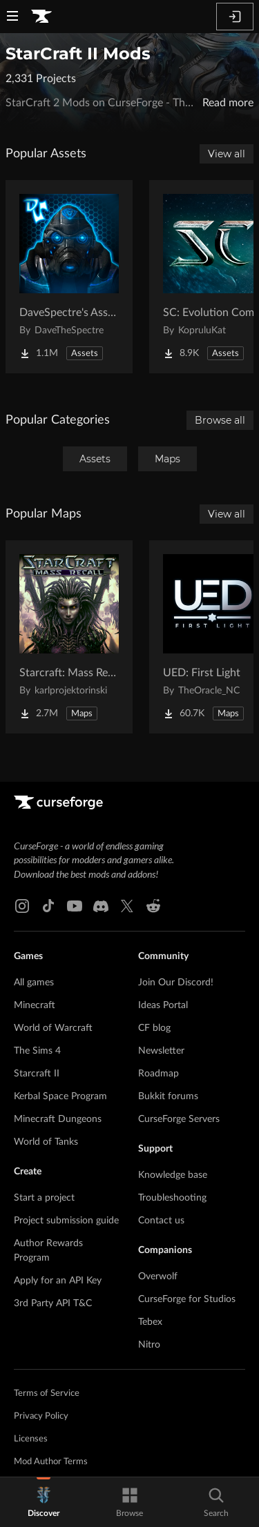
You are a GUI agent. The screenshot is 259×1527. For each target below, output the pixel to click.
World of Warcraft (53, 1028)
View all (226, 154)
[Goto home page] (41, 17)
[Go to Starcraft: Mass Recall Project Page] (69, 636)
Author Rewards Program (48, 1251)
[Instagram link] (22, 906)
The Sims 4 (37, 1051)
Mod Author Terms (51, 1461)
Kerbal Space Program (60, 1096)
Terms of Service (46, 1393)
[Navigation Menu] (12, 17)
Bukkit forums (168, 1096)
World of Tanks (46, 1142)
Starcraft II (36, 1073)
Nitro (149, 1345)
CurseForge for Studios (187, 1299)
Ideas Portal (163, 1005)
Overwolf (158, 1276)
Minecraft (34, 1005)
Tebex (150, 1322)
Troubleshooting (172, 1198)
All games (34, 982)
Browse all (220, 420)
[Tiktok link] (48, 906)
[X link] (127, 906)
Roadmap (158, 1073)
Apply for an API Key (58, 1280)
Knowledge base (172, 1175)
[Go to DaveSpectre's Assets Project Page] (69, 276)
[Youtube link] (74, 906)
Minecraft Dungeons (58, 1119)
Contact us (161, 1220)
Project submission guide (66, 1220)
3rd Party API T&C (53, 1303)
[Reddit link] (153, 906)
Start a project (44, 1198)
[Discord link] (101, 906)
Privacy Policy (41, 1416)
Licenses (31, 1439)
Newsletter (161, 1051)
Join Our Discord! (175, 982)
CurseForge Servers (179, 1119)
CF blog (154, 1028)
